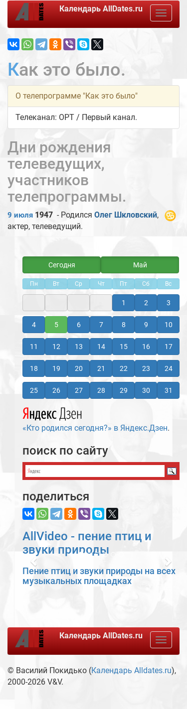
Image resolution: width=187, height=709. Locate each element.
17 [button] (169, 347)
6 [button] (79, 325)
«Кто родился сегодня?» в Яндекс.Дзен (95, 418)
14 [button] (101, 347)
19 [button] (56, 368)
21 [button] (101, 368)
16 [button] (146, 347)
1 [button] (124, 303)
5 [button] (56, 325)
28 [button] (101, 390)
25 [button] (34, 390)
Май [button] (140, 265)
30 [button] (146, 390)
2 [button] (146, 303)
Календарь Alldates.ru (131, 670)
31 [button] (169, 390)
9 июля (20, 215)
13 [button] (79, 347)
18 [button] (34, 368)
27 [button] (79, 390)
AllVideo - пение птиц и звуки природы (87, 542)
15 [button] (124, 347)
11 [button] (34, 347)
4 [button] (34, 325)
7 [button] (101, 325)
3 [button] (169, 303)
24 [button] (169, 368)
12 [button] (56, 347)
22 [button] (124, 368)
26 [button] (56, 390)
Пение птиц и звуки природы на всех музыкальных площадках (99, 576)
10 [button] (169, 325)
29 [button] (124, 390)
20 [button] (79, 368)
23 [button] (146, 368)
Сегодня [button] (61, 265)
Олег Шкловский (125, 215)
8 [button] (124, 325)
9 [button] (146, 325)
